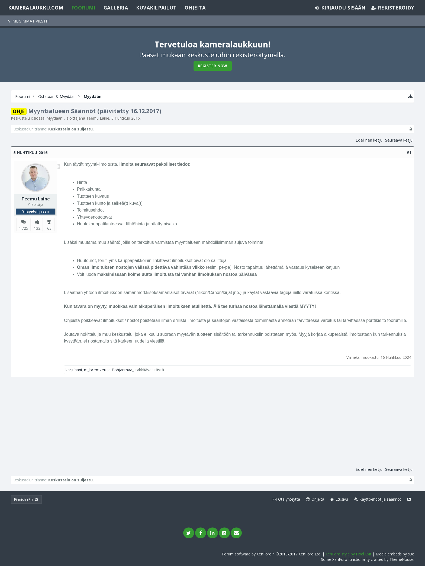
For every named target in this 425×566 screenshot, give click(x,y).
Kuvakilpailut (156, 7)
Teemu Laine (97, 118)
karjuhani (74, 369)
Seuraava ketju (399, 140)
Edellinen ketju (369, 140)
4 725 (23, 228)
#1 (409, 152)
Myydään (54, 118)
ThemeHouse (401, 559)
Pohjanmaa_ (123, 369)
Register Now (212, 65)
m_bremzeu (95, 369)
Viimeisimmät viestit (28, 21)
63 (49, 228)
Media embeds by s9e (395, 554)
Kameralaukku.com (35, 7)
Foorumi (83, 7)
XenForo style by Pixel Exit (348, 554)
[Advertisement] (212, 423)
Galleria (116, 7)
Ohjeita (195, 7)
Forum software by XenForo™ (271, 554)
